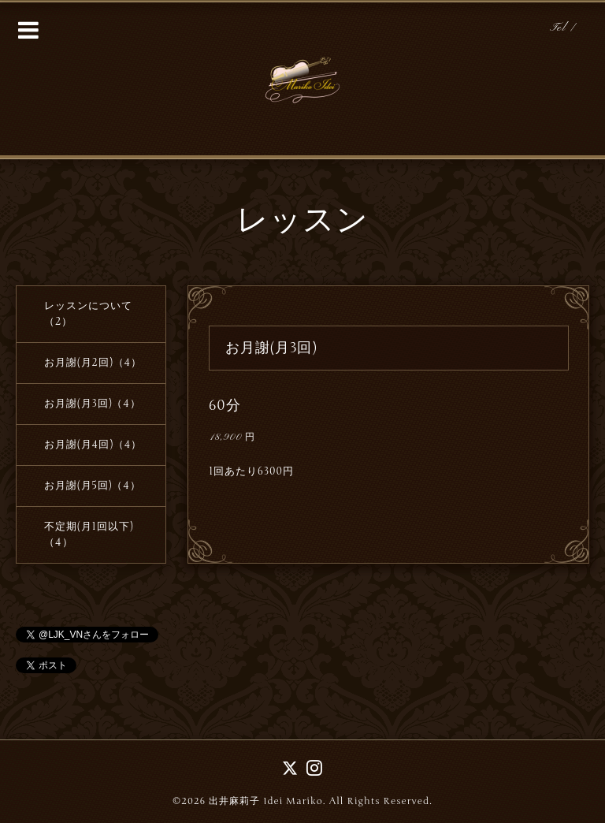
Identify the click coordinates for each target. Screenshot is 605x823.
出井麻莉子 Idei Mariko (266, 800)
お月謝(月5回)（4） (92, 485)
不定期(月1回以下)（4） (88, 534)
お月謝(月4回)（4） (93, 444)
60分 (225, 405)
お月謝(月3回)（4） (92, 403)
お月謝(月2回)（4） (93, 362)
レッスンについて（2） (88, 314)
